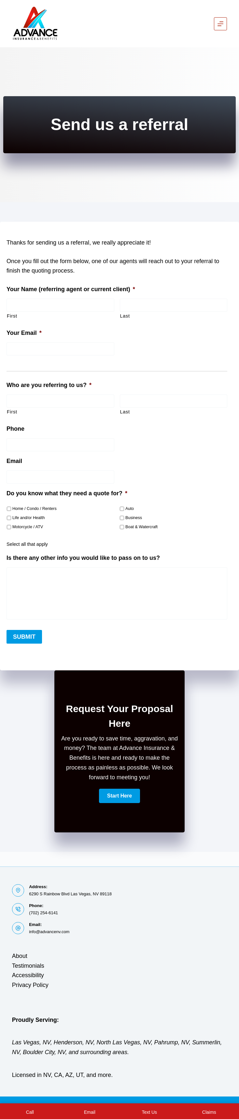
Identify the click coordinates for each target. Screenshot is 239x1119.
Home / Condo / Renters (34, 508)
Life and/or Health (28, 517)
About (19, 956)
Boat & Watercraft (141, 527)
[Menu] (220, 23)
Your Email (24, 333)
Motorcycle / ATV (27, 527)
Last (125, 316)
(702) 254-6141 (43, 912)
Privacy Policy (30, 985)
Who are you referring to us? (49, 385)
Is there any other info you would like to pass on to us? (83, 558)
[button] (119, 793)
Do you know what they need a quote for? (67, 493)
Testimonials (28, 965)
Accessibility (28, 975)
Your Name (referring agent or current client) (71, 289)
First (12, 316)
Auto (129, 508)
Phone (15, 428)
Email (14, 461)
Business (133, 517)
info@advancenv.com (49, 931)
